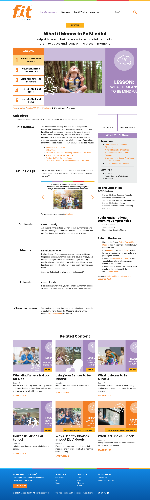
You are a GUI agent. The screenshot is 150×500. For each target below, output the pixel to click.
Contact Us (102, 478)
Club (79, 486)
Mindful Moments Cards (55, 147)
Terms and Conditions (72, 493)
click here (69, 214)
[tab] (28, 60)
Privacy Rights (87, 493)
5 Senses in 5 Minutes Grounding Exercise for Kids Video (68, 153)
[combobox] (119, 12)
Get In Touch (105, 474)
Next (92, 196)
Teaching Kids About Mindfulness (38, 108)
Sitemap (59, 493)
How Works (80, 12)
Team (58, 483)
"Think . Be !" (112, 272)
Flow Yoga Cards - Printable (117, 163)
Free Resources (47, 12)
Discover (65, 12)
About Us (94, 12)
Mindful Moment (55, 314)
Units (22, 108)
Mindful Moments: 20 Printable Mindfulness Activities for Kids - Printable (117, 152)
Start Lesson (19, 395)
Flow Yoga (50, 150)
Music (79, 480)
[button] (135, 12)
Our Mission (60, 478)
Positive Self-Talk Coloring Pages (59, 158)
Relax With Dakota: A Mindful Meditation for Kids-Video (67, 161)
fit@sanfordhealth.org (106, 480)
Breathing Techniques (120, 258)
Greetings (110, 250)
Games (125, 250)
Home (15, 108)
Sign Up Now (20, 486)
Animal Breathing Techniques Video (60, 155)
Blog (57, 480)
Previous (43, 196)
